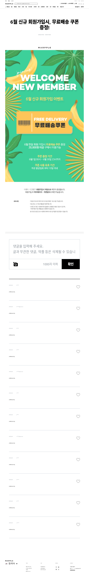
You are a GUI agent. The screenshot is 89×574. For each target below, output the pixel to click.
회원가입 (82, 0)
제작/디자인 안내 (43, 569)
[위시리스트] (79, 4)
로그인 (79, 0)
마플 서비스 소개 (28, 566)
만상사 (12, 0)
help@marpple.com (72, 569)
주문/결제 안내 (43, 566)
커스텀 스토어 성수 (29, 568)
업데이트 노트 (28, 571)
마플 (6, 0)
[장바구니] (81, 4)
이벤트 (27, 569)
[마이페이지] (83, 4)
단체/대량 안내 (43, 568)
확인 (71, 264)
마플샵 (9, 0)
